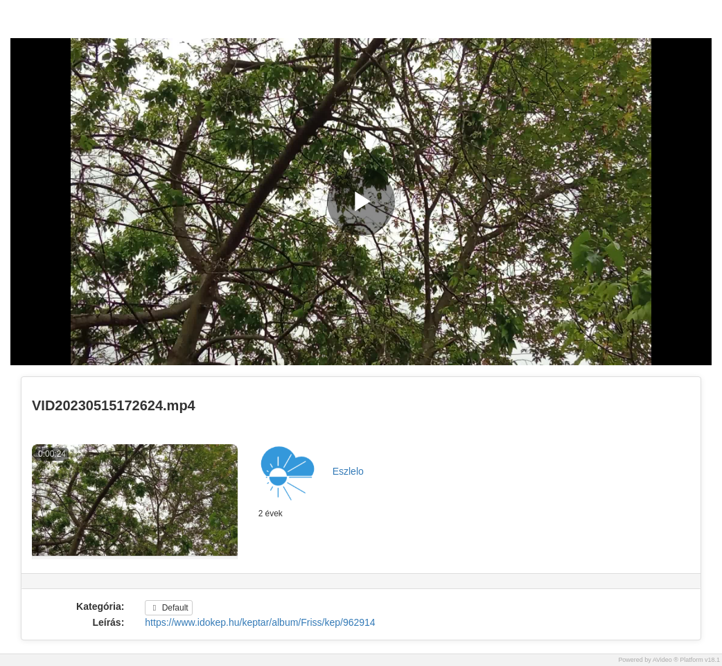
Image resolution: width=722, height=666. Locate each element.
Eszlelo (348, 471)
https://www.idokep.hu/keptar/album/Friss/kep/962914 (260, 622)
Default (168, 608)
